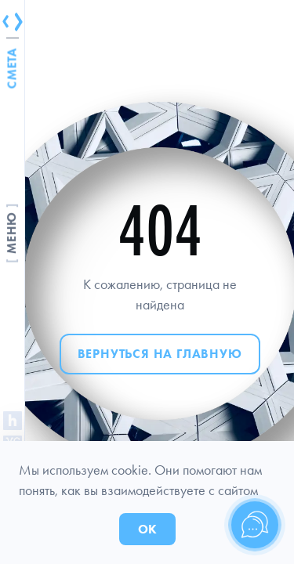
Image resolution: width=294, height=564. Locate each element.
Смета (12, 68)
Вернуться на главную (160, 353)
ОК (147, 529)
